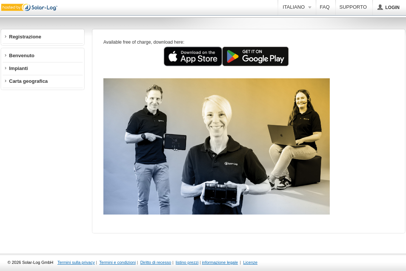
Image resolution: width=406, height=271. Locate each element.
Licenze (250, 262)
